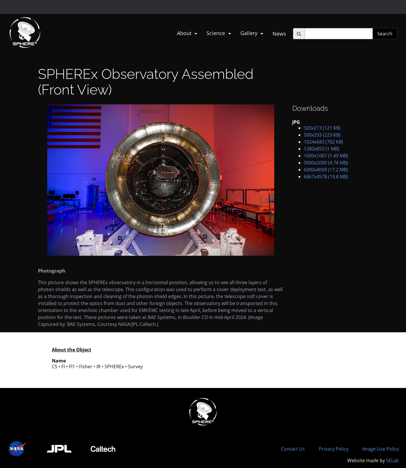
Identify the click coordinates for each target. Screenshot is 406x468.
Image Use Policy (380, 449)
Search (384, 33)
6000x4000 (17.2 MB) (326, 169)
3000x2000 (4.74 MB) (326, 162)
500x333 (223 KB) (322, 135)
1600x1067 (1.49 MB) (326, 156)
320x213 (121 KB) (322, 128)
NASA (11, 7)
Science (216, 33)
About (185, 33)
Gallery (249, 33)
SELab (392, 460)
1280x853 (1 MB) (321, 149)
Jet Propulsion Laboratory (38, 4)
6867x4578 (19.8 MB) (326, 176)
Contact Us (293, 449)
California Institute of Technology (38, 9)
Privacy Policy (333, 449)
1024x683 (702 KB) (323, 142)
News (279, 33)
